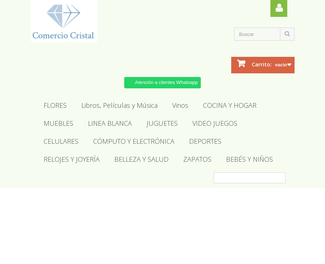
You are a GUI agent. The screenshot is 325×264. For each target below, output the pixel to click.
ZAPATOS (197, 159)
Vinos (180, 105)
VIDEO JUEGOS (214, 123)
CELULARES (61, 141)
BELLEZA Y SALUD (141, 159)
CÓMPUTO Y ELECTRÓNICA (133, 141)
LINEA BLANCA (110, 123)
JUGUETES (162, 123)
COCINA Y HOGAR (229, 105)
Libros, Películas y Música (119, 105)
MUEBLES (58, 123)
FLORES (55, 105)
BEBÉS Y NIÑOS (249, 159)
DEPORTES (205, 141)
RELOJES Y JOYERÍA (72, 159)
